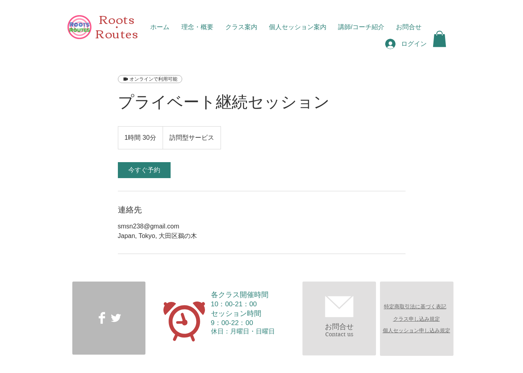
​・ (116, 27)
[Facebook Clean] (102, 318)
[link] (144, 170)
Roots (117, 19)
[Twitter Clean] (116, 318)
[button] (439, 39)
